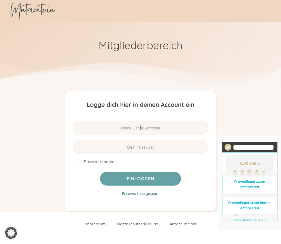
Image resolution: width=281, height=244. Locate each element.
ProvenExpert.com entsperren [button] (249, 184)
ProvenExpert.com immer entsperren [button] (249, 205)
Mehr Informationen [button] (250, 220)
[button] (11, 233)
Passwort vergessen (140, 193)
